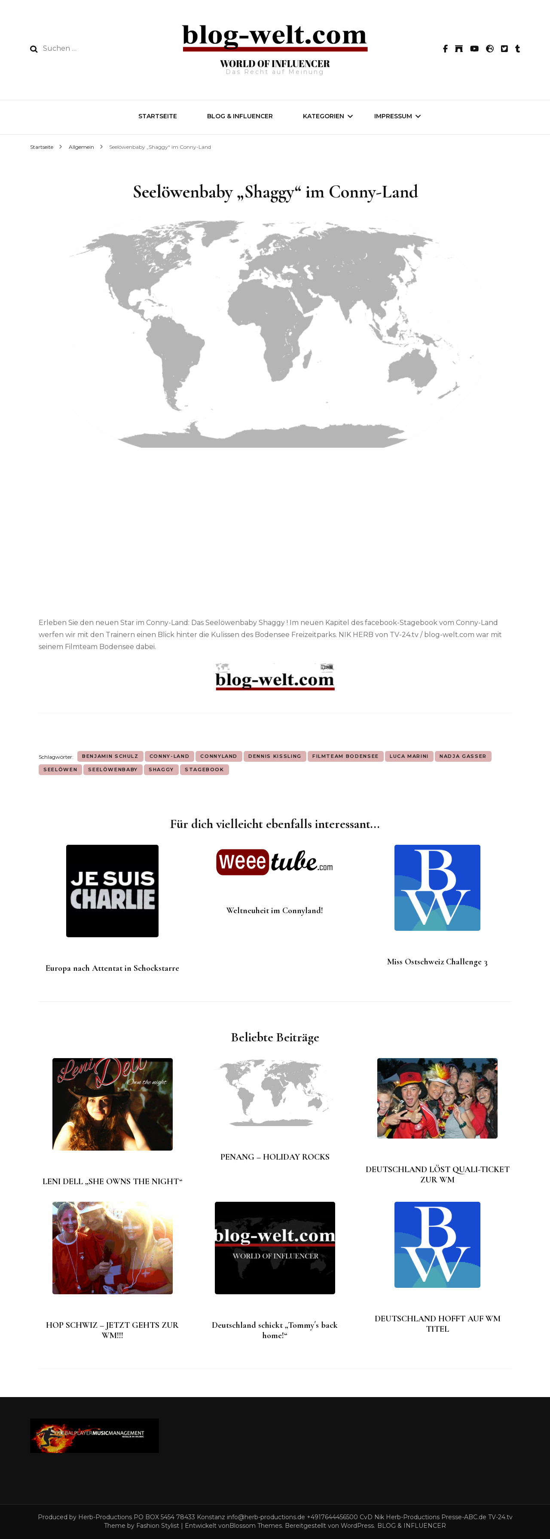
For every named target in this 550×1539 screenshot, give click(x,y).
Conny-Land (170, 756)
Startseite (157, 116)
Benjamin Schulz (110, 756)
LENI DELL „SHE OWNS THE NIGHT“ (113, 1181)
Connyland (219, 756)
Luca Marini (409, 756)
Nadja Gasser (463, 756)
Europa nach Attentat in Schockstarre (112, 968)
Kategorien (323, 116)
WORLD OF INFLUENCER (275, 63)
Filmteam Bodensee (345, 756)
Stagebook (204, 769)
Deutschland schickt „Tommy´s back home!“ (275, 1330)
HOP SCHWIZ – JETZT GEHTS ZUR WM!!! (112, 1330)
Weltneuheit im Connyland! (274, 910)
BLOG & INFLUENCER (240, 116)
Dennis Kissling (275, 756)
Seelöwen (60, 769)
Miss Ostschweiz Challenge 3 (437, 962)
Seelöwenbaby (113, 769)
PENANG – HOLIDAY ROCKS (275, 1157)
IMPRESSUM (393, 116)
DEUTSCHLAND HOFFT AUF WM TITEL (438, 1324)
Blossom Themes (255, 1526)
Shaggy (161, 769)
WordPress (357, 1526)
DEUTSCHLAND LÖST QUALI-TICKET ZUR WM (438, 1174)
